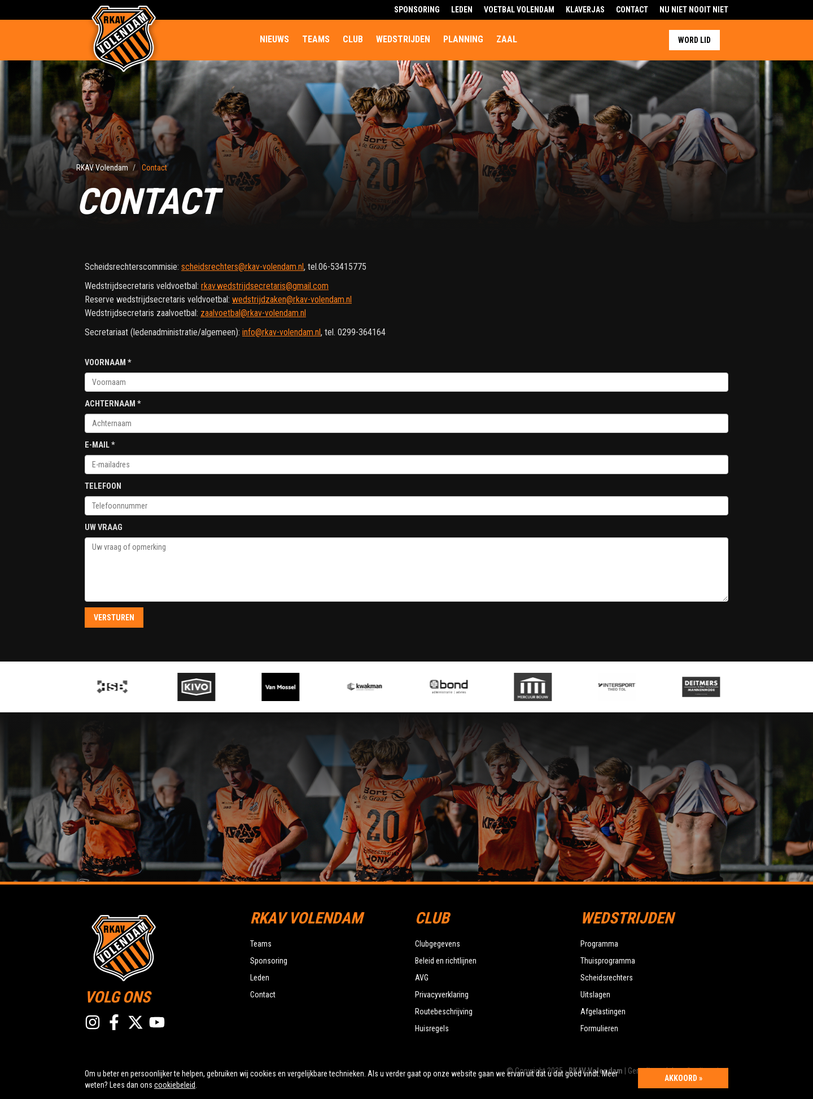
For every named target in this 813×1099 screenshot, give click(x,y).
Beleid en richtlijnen (446, 960)
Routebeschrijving (444, 1011)
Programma (599, 943)
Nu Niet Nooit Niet (693, 9)
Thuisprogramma (607, 960)
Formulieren (599, 1028)
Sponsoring (417, 9)
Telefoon (103, 486)
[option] (298, 687)
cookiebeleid (174, 1084)
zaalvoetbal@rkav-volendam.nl (253, 313)
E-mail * (100, 445)
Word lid (694, 40)
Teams (316, 39)
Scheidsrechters (606, 977)
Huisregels (432, 1028)
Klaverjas (585, 9)
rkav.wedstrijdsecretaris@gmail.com (265, 286)
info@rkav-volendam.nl (281, 332)
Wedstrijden (403, 39)
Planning (463, 39)
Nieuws (274, 39)
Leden (462, 9)
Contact (632, 9)
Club (353, 39)
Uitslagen (595, 994)
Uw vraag (104, 527)
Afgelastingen (603, 1011)
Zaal (506, 39)
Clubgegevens (437, 943)
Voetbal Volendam (519, 9)
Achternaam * (113, 404)
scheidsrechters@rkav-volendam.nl (242, 266)
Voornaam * (108, 362)
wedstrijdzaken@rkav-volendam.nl (292, 299)
